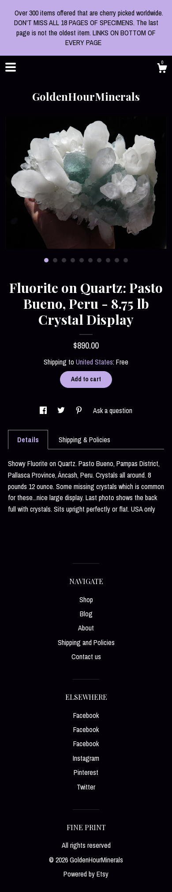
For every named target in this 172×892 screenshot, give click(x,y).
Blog (86, 614)
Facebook (86, 715)
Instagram (86, 758)
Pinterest (86, 772)
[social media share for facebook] (44, 410)
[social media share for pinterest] (79, 410)
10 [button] (125, 260)
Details (28, 439)
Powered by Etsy (86, 874)
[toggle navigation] (10, 67)
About (86, 628)
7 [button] (99, 260)
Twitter (86, 787)
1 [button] (46, 260)
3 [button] (64, 260)
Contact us (86, 656)
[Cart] (162, 69)
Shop (86, 599)
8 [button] (108, 260)
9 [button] (117, 260)
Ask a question (112, 410)
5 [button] (81, 260)
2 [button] (55, 260)
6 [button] (90, 260)
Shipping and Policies (86, 642)
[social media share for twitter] (62, 410)
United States (94, 362)
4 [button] (73, 260)
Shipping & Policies (84, 439)
